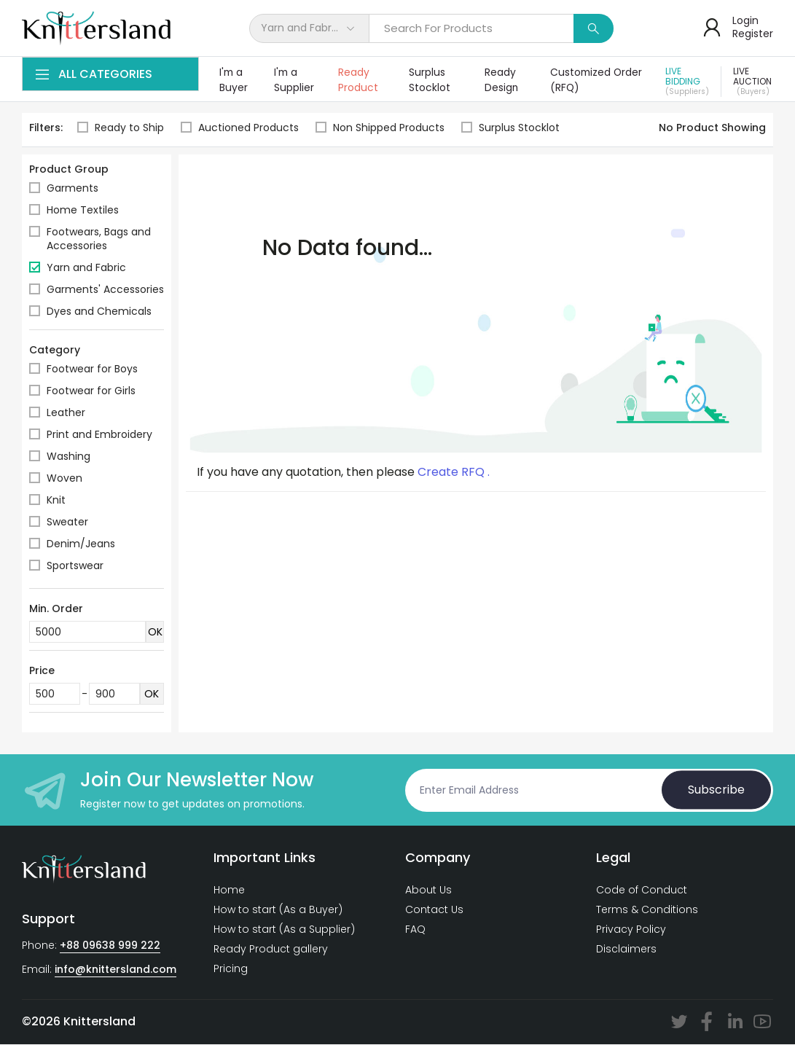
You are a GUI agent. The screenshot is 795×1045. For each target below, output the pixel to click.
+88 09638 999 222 (110, 946)
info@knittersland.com (115, 970)
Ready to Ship (120, 129)
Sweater (67, 522)
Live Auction (754, 81)
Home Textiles (83, 210)
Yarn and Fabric (86, 268)
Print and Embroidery (99, 435)
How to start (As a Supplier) (284, 930)
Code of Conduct (641, 890)
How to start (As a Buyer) (278, 910)
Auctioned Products (240, 129)
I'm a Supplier (295, 80)
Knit (56, 500)
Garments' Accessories (105, 290)
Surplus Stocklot (430, 80)
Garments (72, 188)
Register (752, 33)
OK (155, 632)
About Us (428, 890)
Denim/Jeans (81, 544)
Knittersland (99, 1022)
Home (229, 890)
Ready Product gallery (271, 949)
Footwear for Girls (91, 391)
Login (745, 20)
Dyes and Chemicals (99, 312)
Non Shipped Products (380, 129)
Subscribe (716, 790)
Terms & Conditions (647, 910)
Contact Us (434, 910)
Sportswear (75, 566)
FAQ (415, 930)
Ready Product (360, 80)
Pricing (231, 969)
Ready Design (502, 80)
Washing (68, 457)
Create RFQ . (454, 473)
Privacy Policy (631, 930)
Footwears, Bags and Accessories (99, 239)
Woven (64, 478)
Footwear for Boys (92, 369)
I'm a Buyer (233, 80)
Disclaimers (626, 949)
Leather (66, 413)
